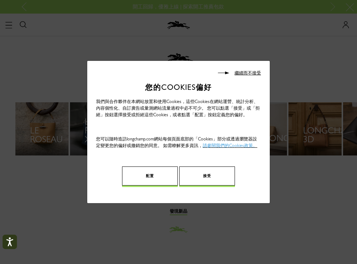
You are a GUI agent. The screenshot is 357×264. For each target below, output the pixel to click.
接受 (200, 176)
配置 (157, 176)
